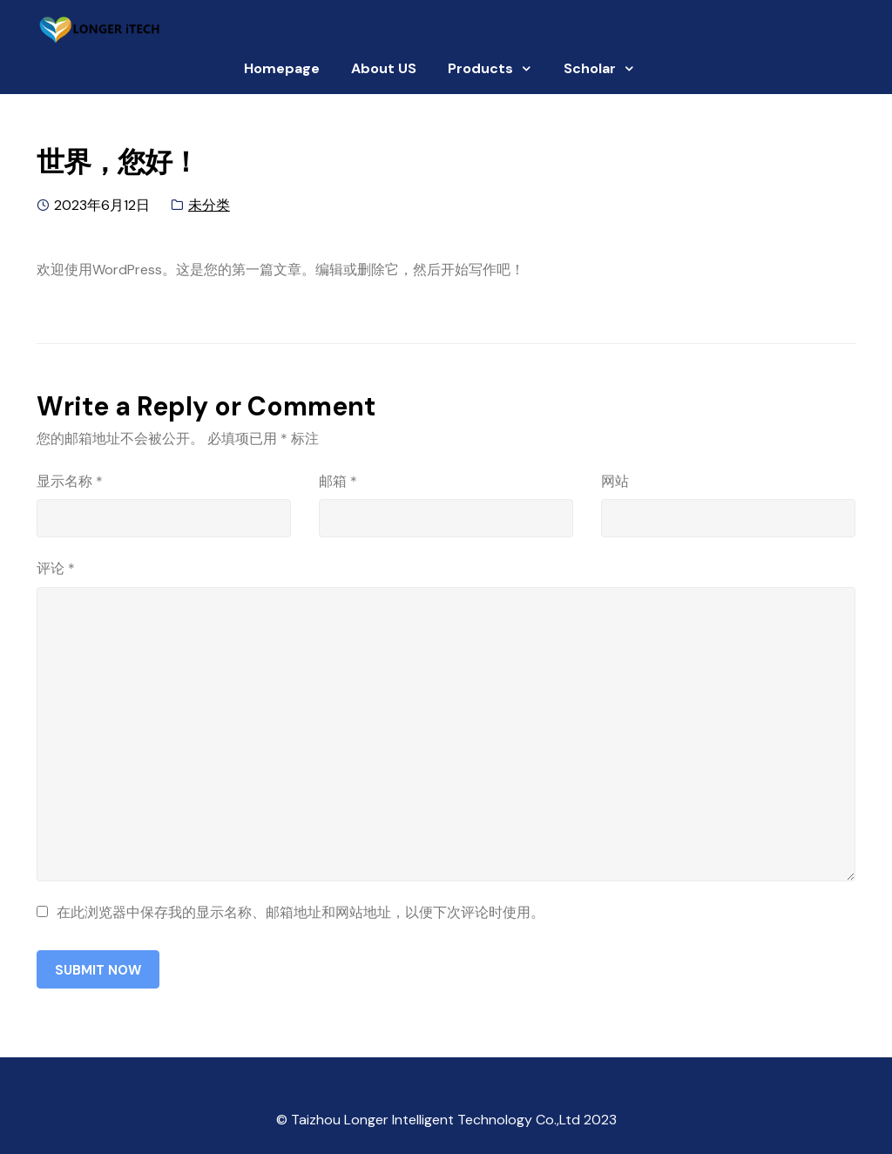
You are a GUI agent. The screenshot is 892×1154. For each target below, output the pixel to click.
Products (480, 68)
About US (383, 68)
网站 (615, 481)
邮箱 (338, 481)
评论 (56, 568)
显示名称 (70, 481)
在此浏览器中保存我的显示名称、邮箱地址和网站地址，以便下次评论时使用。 (300, 912)
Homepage (282, 68)
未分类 (209, 205)
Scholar (590, 68)
